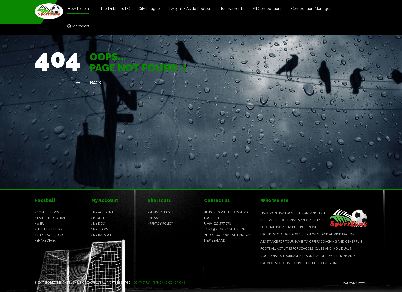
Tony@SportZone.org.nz (225, 229)
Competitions (47, 212)
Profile (98, 218)
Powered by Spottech (354, 283)
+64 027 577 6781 (218, 223)
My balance (101, 235)
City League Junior (50, 235)
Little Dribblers (48, 229)
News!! (153, 218)
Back (88, 82)
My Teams (99, 229)
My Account (102, 212)
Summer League (161, 212)
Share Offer (45, 240)
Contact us (141, 282)
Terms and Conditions (169, 282)
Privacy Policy (160, 223)
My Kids (98, 223)
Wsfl (39, 223)
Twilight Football (51, 218)
